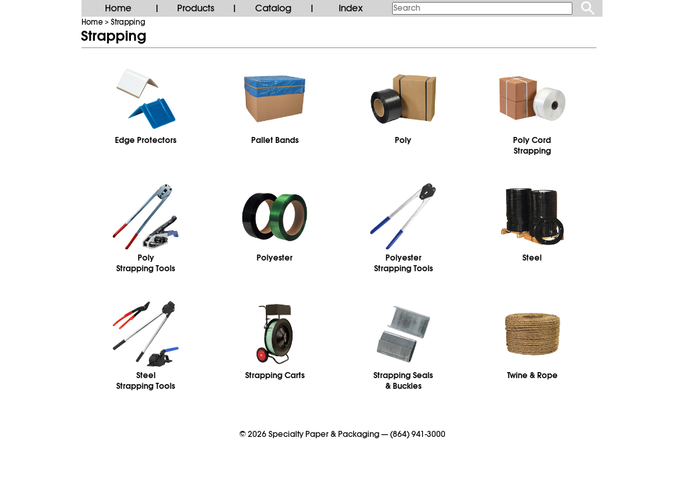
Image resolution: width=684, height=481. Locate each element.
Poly (403, 140)
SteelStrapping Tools (145, 380)
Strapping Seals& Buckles (403, 380)
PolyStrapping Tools (145, 263)
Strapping (128, 22)
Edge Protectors (145, 140)
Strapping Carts (275, 375)
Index (351, 8)
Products (195, 8)
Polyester (274, 258)
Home (118, 8)
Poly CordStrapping (532, 145)
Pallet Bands (275, 140)
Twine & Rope (532, 375)
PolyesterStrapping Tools (403, 263)
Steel (532, 258)
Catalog (273, 8)
